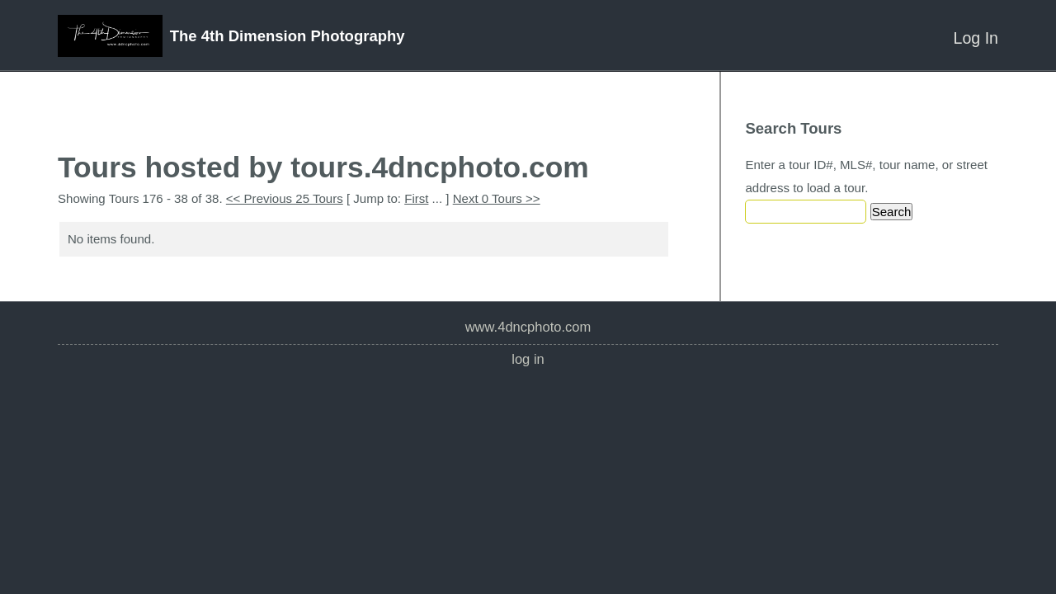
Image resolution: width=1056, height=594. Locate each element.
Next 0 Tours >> (496, 198)
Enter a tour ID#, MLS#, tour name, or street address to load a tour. (866, 176)
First (416, 198)
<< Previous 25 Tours (284, 198)
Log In (976, 38)
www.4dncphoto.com (528, 327)
